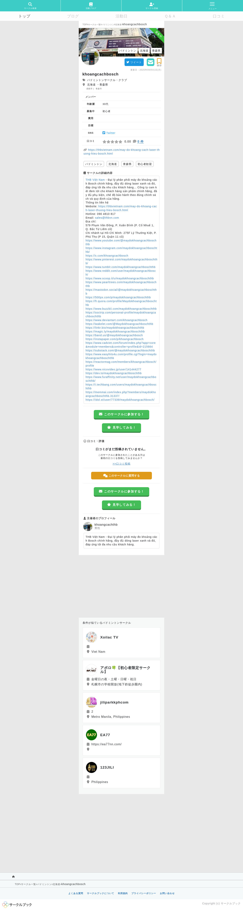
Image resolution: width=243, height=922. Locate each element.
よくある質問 (75, 893)
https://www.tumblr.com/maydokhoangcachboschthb (120, 267)
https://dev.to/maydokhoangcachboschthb (114, 373)
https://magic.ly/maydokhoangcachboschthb (115, 331)
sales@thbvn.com (107, 217)
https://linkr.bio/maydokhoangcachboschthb (115, 327)
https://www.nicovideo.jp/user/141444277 (113, 369)
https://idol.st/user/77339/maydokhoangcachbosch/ (120, 399)
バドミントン (108, 25)
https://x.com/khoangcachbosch (107, 255)
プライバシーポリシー (143, 893)
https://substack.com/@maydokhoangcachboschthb (120, 350)
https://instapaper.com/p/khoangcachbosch (115, 339)
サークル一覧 (94, 25)
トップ (24, 16)
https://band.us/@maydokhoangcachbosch (114, 335)
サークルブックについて (100, 893)
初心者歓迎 (145, 164)
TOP (85, 25)
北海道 (118, 25)
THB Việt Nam (95, 179)
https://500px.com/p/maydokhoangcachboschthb (118, 297)
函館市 (89, 89)
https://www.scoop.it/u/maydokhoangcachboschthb (120, 278)
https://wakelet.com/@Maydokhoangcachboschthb (119, 323)
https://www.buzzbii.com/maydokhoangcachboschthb (121, 308)
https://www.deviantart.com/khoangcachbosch (117, 320)
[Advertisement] (121, 585)
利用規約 (123, 893)
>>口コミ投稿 (121, 463)
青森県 (127, 164)
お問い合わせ (167, 893)
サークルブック (231, 903)
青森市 (99, 89)
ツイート (134, 62)
